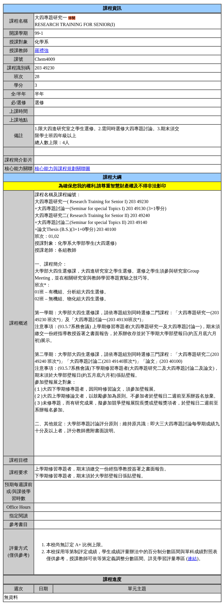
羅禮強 (42, 50)
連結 (192, 558)
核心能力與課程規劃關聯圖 (62, 168)
